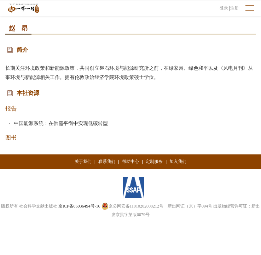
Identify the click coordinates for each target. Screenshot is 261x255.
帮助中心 (130, 161)
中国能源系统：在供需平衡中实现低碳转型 (61, 123)
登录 (224, 8)
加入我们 (177, 161)
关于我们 (83, 161)
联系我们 (106, 161)
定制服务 (154, 161)
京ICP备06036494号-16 (79, 206)
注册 (234, 8)
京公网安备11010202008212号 (133, 206)
